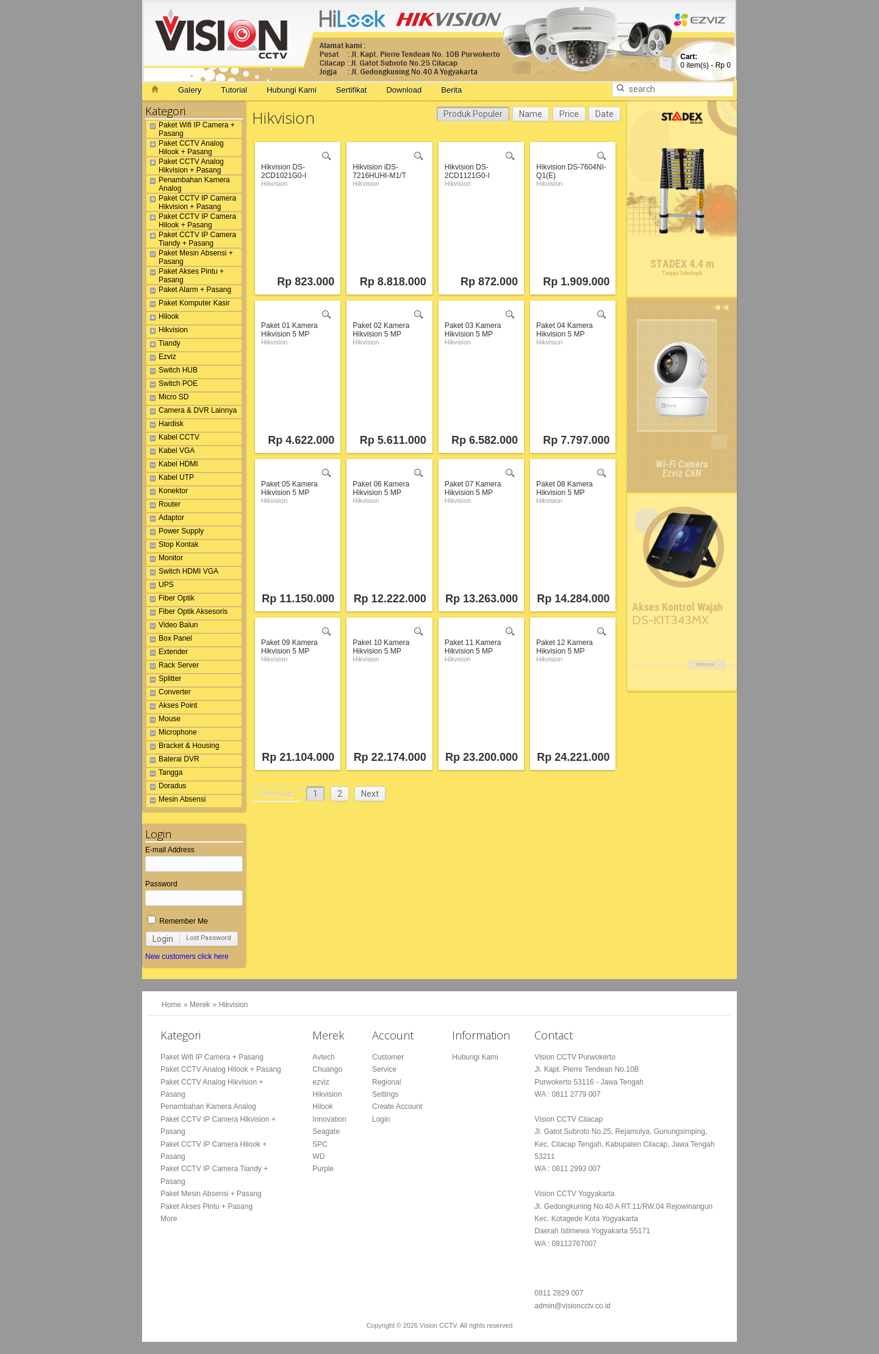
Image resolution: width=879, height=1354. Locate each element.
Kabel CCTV (172, 439)
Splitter (163, 680)
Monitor (164, 560)
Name (530, 114)
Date (604, 114)
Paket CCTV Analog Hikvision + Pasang (185, 165)
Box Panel (169, 640)
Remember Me (178, 921)
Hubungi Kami (292, 89)
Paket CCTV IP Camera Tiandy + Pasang (191, 239)
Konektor (167, 492)
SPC (320, 1144)
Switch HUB (172, 372)
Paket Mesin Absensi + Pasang (189, 257)
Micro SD (167, 399)
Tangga (164, 774)
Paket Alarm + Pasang (188, 291)
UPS (160, 586)
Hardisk (165, 425)
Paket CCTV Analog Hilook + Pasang (185, 147)
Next (370, 794)
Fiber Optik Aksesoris (187, 613)
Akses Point (171, 707)
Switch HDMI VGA (182, 573)
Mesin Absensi (176, 801)
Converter (168, 694)
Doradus (166, 788)
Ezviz (161, 358)
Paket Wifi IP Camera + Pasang (190, 129)
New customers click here (187, 956)
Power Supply (175, 533)
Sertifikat (351, 89)
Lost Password (208, 938)
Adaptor (165, 519)
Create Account (397, 1106)
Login (162, 939)
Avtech (323, 1057)
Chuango (327, 1069)
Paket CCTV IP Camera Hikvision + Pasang (191, 202)
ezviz (320, 1082)
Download (404, 89)
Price (569, 114)
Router (163, 506)
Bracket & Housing (182, 747)
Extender (167, 653)
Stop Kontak (172, 546)
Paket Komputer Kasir (188, 305)
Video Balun (172, 627)
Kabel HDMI (172, 466)
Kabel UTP (170, 479)
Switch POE (172, 385)
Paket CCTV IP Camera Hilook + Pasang (191, 220)
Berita (451, 89)
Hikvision (167, 332)
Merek (200, 1004)
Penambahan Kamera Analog (188, 184)
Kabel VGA (170, 452)
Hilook (162, 318)
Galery (189, 89)
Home (171, 1004)
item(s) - (705, 60)
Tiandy (163, 345)
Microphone (171, 734)
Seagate (326, 1131)
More (168, 1218)
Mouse (163, 720)
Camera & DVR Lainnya (191, 412)
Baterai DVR (172, 761)
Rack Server (172, 667)
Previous (277, 794)
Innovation (329, 1119)
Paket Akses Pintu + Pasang (185, 275)
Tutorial (234, 89)
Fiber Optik (170, 600)
